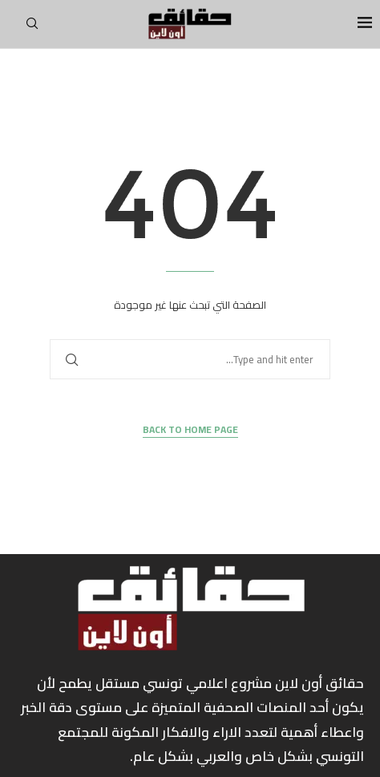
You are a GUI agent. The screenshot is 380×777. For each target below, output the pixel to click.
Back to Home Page (190, 430)
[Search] (32, 28)
